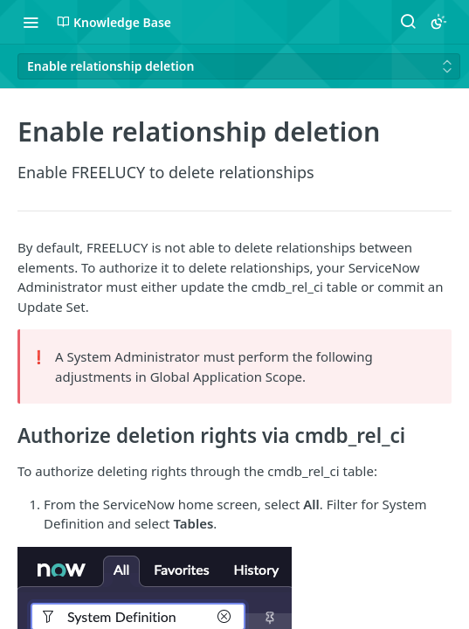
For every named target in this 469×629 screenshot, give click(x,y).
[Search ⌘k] (408, 22)
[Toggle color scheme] (438, 22)
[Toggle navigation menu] (30, 22)
